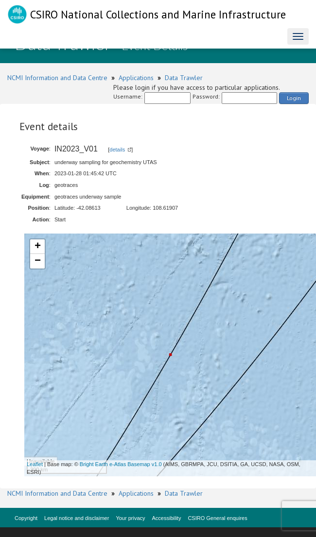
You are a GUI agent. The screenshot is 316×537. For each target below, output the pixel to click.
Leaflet (35, 464)
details (117, 149)
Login (294, 97)
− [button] (38, 261)
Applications (136, 77)
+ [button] (38, 246)
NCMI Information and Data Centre (57, 77)
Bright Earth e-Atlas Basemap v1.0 (121, 464)
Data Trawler (184, 77)
